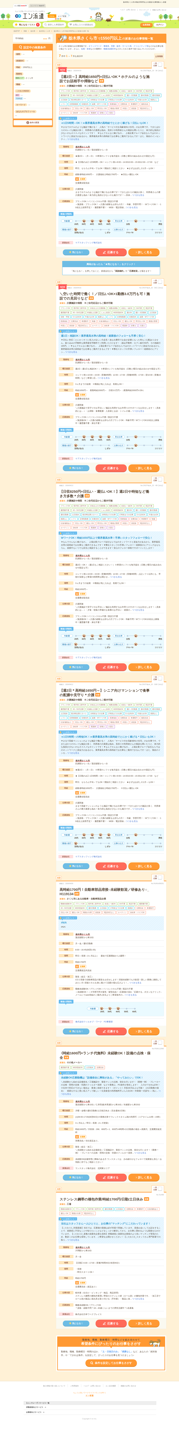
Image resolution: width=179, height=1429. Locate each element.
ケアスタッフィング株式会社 (88, 242)
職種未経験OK (110, 49)
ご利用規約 (74, 1386)
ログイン (160, 25)
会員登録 (146, 25)
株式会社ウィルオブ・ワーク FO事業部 (94, 1022)
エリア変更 (62, 16)
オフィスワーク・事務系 (99, 46)
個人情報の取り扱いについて (54, 1386)
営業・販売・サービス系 (121, 46)
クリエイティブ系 (140, 46)
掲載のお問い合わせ (159, 10)
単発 (88, 49)
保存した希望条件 (56, 25)
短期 (83, 49)
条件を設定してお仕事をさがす (113, 1363)
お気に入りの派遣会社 (83, 25)
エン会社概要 (111, 1386)
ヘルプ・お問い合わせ (128, 10)
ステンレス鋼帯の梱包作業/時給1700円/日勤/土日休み (101, 1199)
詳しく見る (145, 252)
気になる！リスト (29, 24)
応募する (113, 252)
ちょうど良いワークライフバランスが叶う (30, 11)
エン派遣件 (20, 6)
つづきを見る (73, 139)
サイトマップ (144, 10)
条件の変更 (34, 123)
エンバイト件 (37, 6)
